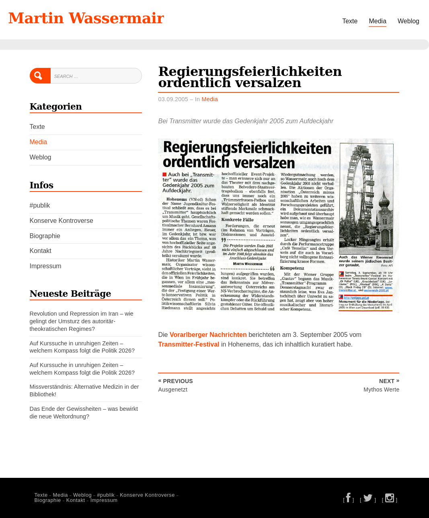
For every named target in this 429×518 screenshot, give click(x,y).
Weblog (408, 21)
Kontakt (40, 250)
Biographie (45, 235)
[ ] (348, 500)
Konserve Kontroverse (61, 220)
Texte (349, 21)
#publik (40, 205)
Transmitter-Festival (188, 344)
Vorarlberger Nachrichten (208, 334)
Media (377, 21)
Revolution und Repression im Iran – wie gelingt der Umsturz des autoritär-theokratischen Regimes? (81, 321)
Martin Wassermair (86, 18)
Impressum (46, 266)
